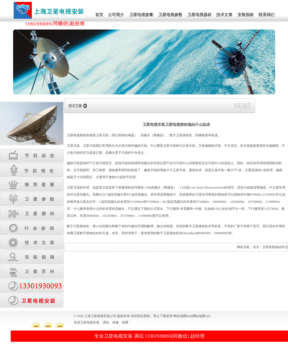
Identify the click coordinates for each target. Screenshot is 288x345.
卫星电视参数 (170, 15)
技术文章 (224, 15)
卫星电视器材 (199, 15)
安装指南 (245, 15)
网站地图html (182, 316)
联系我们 (267, 15)
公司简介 (116, 15)
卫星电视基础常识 (275, 247)
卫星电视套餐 (141, 15)
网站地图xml (201, 316)
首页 (99, 15)
